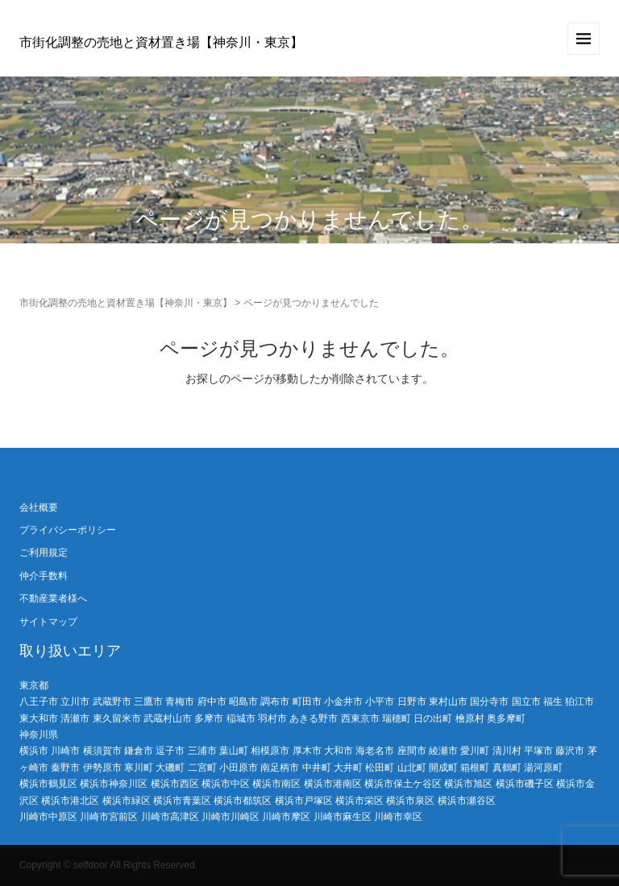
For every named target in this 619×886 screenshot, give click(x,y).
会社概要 (38, 507)
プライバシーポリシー (67, 530)
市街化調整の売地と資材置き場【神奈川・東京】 (161, 42)
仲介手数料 (43, 576)
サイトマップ (48, 621)
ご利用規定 (43, 552)
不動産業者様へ (53, 598)
